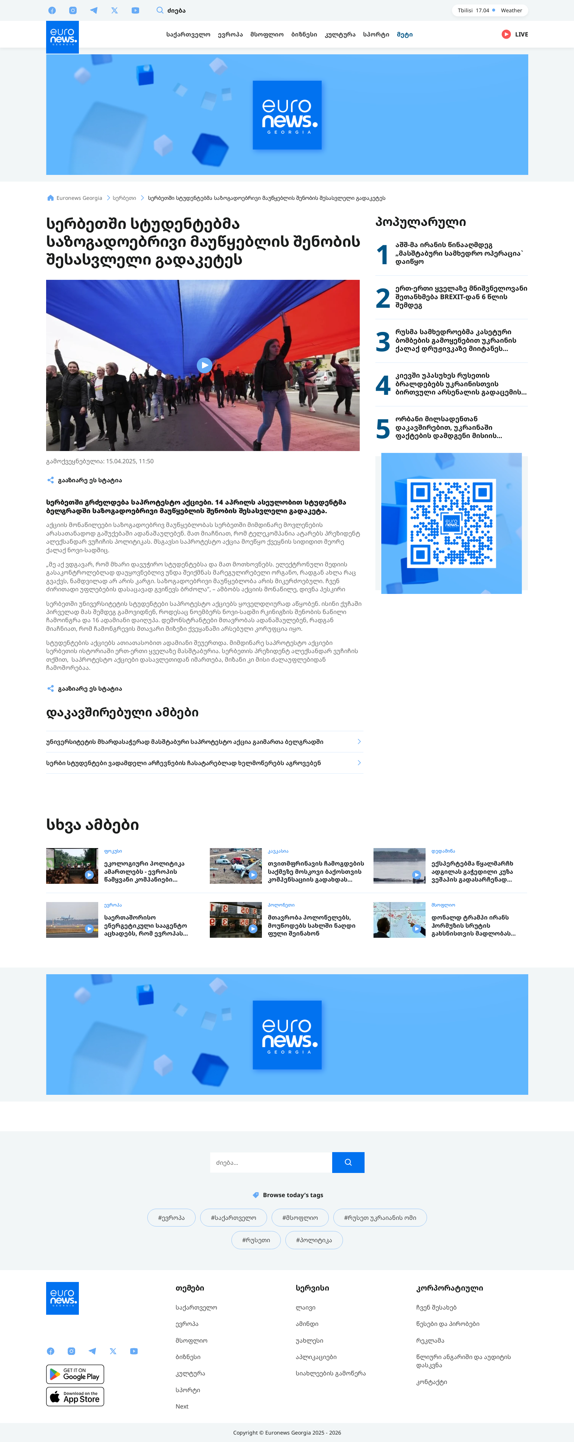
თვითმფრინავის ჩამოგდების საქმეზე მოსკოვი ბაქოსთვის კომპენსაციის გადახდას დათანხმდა (316, 872)
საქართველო (196, 1307)
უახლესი (309, 1340)
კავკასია (278, 851)
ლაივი (305, 1307)
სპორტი (188, 1390)
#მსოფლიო (300, 1218)
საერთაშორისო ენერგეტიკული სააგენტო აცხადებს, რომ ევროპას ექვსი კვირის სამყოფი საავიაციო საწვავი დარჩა (146, 926)
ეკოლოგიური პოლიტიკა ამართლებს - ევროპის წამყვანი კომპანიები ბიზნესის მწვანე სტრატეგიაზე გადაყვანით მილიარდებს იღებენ (146, 872)
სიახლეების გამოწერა (331, 1373)
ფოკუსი (113, 851)
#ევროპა (171, 1218)
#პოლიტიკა (314, 1240)
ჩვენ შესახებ (436, 1307)
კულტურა (190, 1373)
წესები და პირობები (448, 1324)
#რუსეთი (256, 1240)
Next (182, 1406)
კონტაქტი (431, 1382)
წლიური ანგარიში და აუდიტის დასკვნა (463, 1361)
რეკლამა (430, 1340)
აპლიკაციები (316, 1357)
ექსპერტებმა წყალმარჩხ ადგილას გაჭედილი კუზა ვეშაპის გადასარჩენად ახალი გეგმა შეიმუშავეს (472, 872)
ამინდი (307, 1324)
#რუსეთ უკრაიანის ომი (380, 1218)
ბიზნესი (188, 1357)
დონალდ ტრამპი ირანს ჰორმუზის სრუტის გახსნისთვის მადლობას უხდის (471, 926)
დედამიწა (443, 851)
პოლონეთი (281, 905)
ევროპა (113, 905)
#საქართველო (233, 1218)
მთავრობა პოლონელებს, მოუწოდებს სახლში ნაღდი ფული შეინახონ (312, 925)
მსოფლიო (443, 905)
